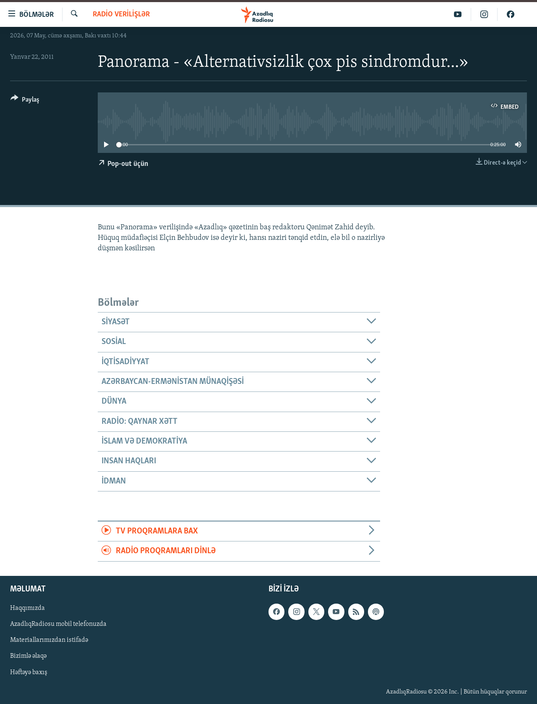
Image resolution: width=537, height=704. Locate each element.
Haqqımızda (27, 608)
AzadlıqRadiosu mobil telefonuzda (58, 624)
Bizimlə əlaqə (28, 656)
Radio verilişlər (121, 14)
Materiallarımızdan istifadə (49, 640)
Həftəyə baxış (28, 672)
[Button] (24, 101)
